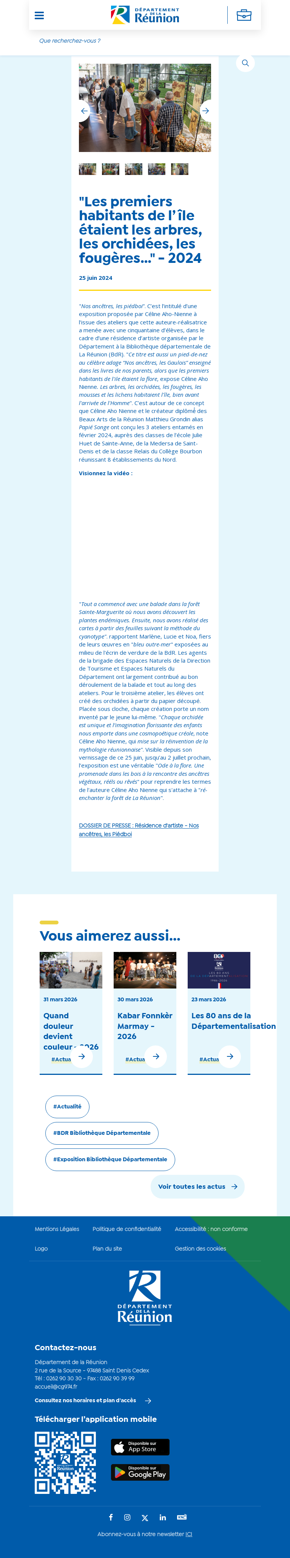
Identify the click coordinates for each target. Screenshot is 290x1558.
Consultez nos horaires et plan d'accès (85, 1400)
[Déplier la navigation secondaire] (244, 15)
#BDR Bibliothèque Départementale (102, 1133)
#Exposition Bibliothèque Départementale (110, 1159)
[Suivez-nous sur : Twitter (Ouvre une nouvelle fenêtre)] (145, 1518)
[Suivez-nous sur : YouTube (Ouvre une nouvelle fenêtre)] (182, 1518)
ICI (188, 1534)
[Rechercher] (245, 63)
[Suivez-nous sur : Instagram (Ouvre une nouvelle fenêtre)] (127, 1518)
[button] (205, 111)
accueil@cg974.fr (56, 1387)
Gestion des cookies (200, 1249)
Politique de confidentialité (127, 1229)
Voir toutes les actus (191, 1187)
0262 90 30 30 (64, 1379)
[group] (179, 169)
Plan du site (107, 1249)
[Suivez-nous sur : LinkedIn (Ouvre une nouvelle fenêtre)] (163, 1518)
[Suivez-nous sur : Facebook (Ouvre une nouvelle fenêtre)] (111, 1518)
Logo (41, 1249)
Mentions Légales (57, 1229)
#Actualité (65, 1060)
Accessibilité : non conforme (211, 1229)
